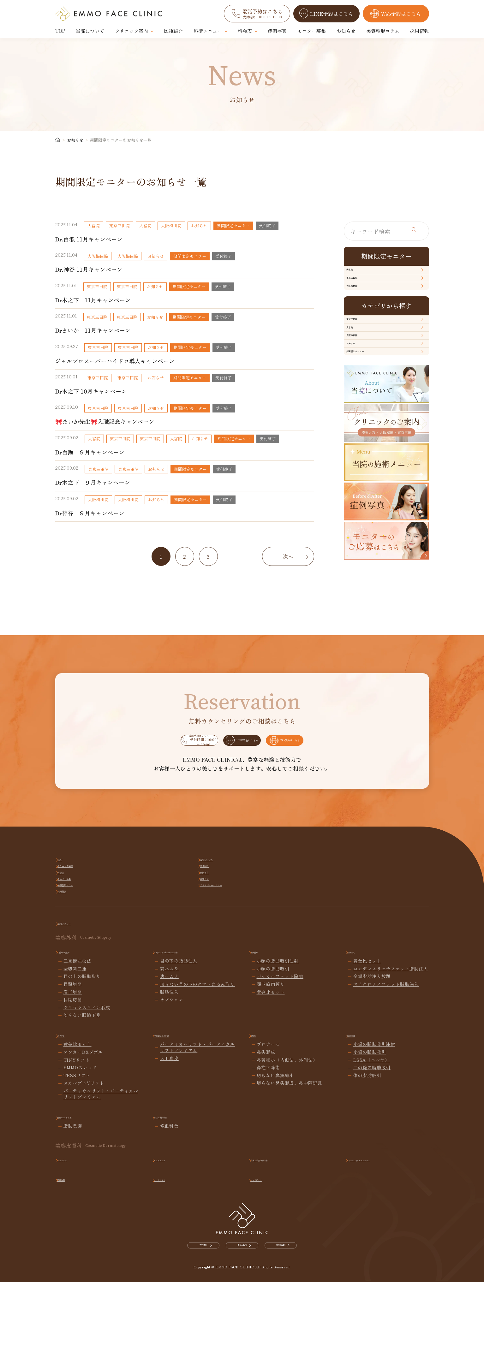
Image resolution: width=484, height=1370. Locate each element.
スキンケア (72, 1262)
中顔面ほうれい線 (175, 1138)
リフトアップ (171, 1262)
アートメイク (171, 1282)
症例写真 (277, 30)
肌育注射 (69, 1282)
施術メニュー (208, 30)
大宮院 (357, 275)
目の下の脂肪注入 (179, 1064)
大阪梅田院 (362, 313)
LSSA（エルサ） (371, 1163)
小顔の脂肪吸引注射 (278, 1064)
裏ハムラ (169, 1079)
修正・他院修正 (173, 1219)
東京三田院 (362, 294)
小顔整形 (262, 1054)
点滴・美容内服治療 (274, 1262)
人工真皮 (169, 1161)
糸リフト (69, 1138)
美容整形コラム (382, 30)
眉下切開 (72, 1095)
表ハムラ (169, 1072)
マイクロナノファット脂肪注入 (386, 1087)
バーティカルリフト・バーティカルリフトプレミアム (100, 1197)
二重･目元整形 (75, 1054)
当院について (90, 30)
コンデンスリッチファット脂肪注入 (390, 1072)
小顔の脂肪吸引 (273, 1072)
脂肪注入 (359, 1054)
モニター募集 (311, 30)
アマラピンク (267, 1282)
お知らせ (346, 30)
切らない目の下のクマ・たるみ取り (197, 1087)
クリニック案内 (131, 30)
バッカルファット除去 (280, 1079)
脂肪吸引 (359, 1138)
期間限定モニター (370, 433)
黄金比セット (271, 1095)
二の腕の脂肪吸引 (372, 1171)
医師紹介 (173, 30)
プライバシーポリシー (390, 981)
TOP (60, 30)
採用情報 (419, 30)
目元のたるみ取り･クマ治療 (186, 1054)
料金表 (245, 30)
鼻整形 (260, 1138)
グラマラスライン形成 (86, 1111)
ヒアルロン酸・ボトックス (378, 1262)
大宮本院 (160, 1352)
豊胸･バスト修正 (78, 1219)
